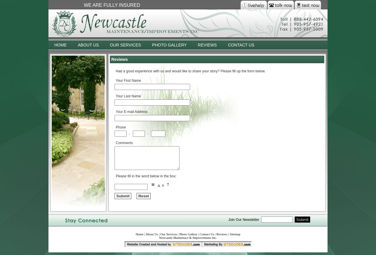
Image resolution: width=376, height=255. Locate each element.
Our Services (168, 237)
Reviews (222, 237)
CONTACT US (241, 45)
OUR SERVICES (125, 45)
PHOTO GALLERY (169, 45)
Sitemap (235, 237)
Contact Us (207, 237)
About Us (152, 237)
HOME (60, 45)
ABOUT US (88, 45)
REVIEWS (207, 45)
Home (140, 237)
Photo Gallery (188, 237)
